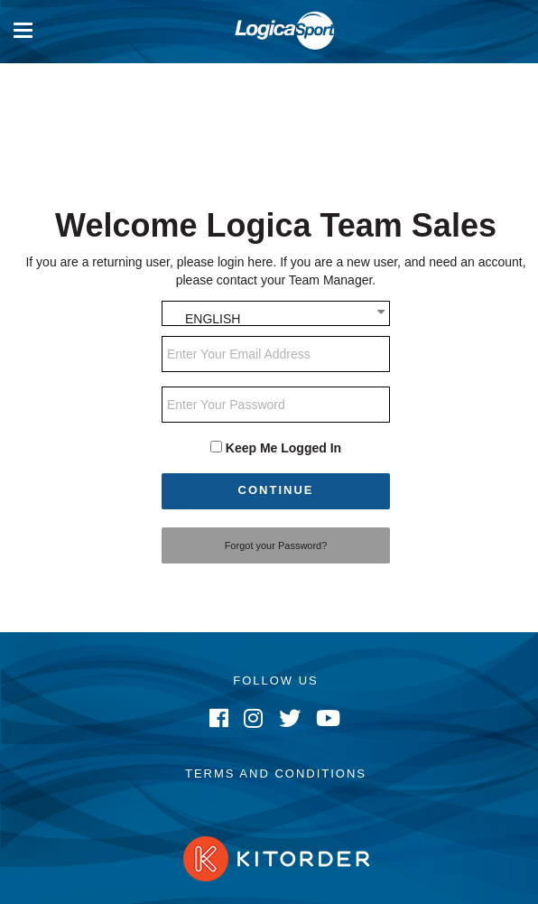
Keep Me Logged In (283, 448)
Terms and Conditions (275, 773)
